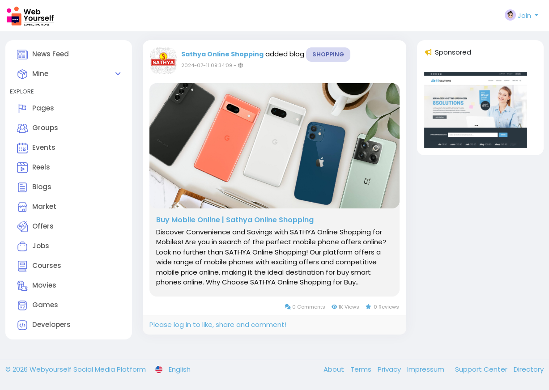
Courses (39, 266)
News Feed (43, 54)
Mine (32, 74)
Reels (33, 167)
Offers (35, 226)
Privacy (390, 369)
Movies (36, 285)
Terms (361, 369)
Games (37, 305)
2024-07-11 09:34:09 (206, 65)
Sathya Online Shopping (222, 54)
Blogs (34, 187)
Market (36, 207)
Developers (44, 325)
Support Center (482, 369)
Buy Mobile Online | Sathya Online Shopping (235, 220)
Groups (37, 128)
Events (36, 148)
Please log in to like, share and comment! (217, 324)
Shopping (328, 54)
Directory (529, 369)
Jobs (33, 246)
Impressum (426, 369)
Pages (35, 108)
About (334, 369)
